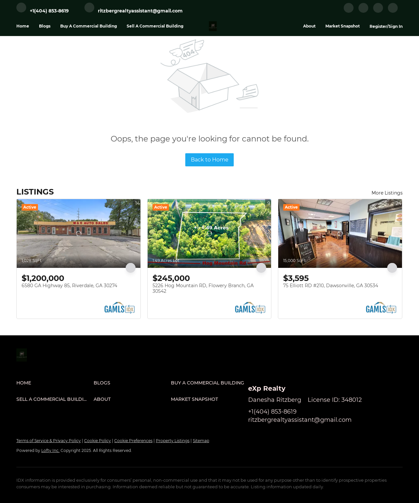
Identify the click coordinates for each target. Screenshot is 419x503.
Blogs (44, 26)
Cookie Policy (97, 440)
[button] (55, 383)
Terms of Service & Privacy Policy (48, 440)
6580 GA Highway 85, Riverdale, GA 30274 (69, 286)
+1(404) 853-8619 (272, 411)
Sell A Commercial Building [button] (155, 26)
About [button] (309, 26)
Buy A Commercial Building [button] (88, 26)
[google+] (393, 11)
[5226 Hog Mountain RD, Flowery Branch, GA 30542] (209, 233)
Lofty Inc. (50, 450)
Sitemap (201, 440)
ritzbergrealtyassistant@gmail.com (300, 419)
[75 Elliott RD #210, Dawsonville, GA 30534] (340, 233)
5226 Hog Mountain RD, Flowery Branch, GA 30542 (203, 288)
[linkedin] (363, 11)
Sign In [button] (396, 26)
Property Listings (173, 440)
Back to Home (209, 160)
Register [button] (378, 26)
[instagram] (378, 11)
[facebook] (349, 11)
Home (22, 26)
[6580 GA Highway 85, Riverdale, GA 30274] (78, 233)
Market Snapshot (342, 26)
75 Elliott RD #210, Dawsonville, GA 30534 (330, 286)
